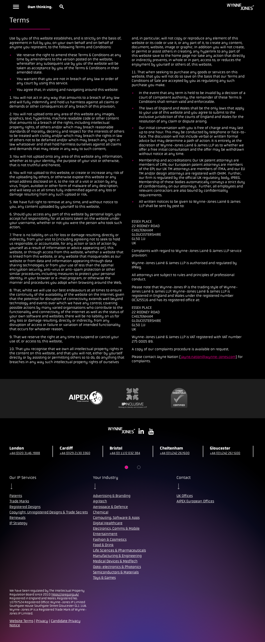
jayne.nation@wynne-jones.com (208, 357)
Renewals (17, 517)
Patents (15, 496)
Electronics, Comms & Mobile (116, 528)
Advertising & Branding (111, 496)
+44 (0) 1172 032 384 (125, 453)
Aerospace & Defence (110, 507)
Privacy (42, 621)
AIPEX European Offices (195, 501)
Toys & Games (104, 577)
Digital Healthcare (107, 523)
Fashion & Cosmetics (110, 539)
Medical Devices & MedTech (115, 561)
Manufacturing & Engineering (117, 556)
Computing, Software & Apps (116, 517)
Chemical (100, 512)
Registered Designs (25, 507)
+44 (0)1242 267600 (175, 453)
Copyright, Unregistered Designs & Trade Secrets (48, 512)
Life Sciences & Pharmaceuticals (119, 550)
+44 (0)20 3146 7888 (24, 453)
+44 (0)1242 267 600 (225, 453)
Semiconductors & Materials (116, 572)
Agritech (100, 501)
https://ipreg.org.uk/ (65, 594)
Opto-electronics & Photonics (117, 567)
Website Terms (21, 621)
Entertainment (105, 534)
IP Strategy (18, 523)
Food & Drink (103, 545)
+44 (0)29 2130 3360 (75, 453)
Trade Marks (19, 501)
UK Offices (185, 496)
